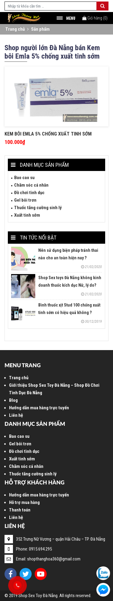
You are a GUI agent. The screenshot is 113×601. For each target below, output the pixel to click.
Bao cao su (24, 177)
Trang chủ (15, 29)
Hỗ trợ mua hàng (24, 502)
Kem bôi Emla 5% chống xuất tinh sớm (48, 134)
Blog (13, 400)
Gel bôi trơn (25, 200)
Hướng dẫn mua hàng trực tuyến (39, 407)
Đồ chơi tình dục (29, 192)
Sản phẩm (40, 29)
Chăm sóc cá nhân (31, 185)
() (95, 18)
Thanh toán (19, 510)
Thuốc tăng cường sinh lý (38, 207)
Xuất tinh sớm (27, 215)
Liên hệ (16, 415)
